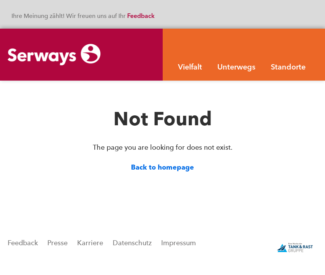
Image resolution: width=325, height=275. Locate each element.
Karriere (90, 243)
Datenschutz (132, 243)
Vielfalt (190, 67)
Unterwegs (236, 67)
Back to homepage (162, 167)
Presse (57, 243)
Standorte (288, 67)
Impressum (178, 243)
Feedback (141, 16)
